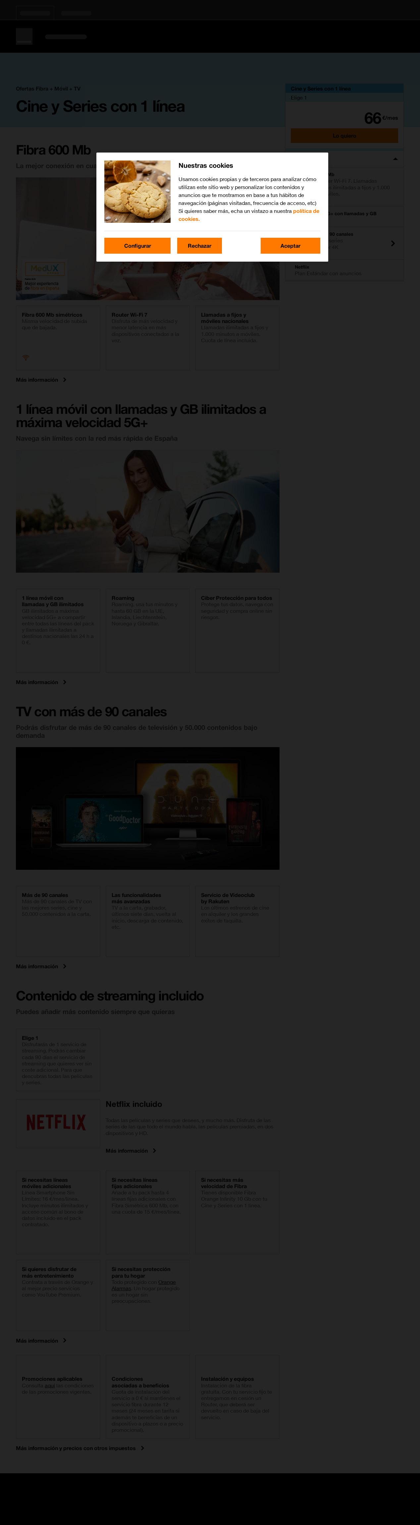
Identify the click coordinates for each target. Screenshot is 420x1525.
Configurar (137, 245)
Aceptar (290, 245)
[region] (212, 207)
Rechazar (199, 245)
